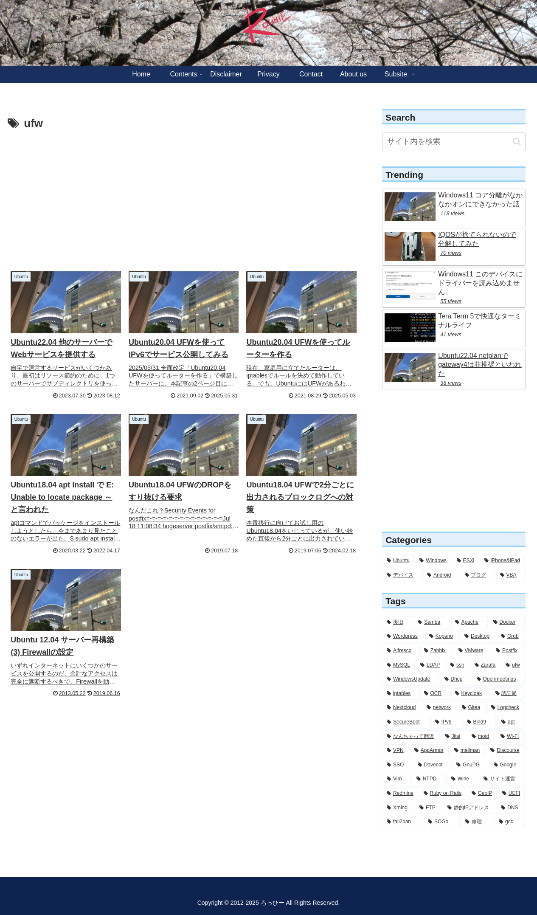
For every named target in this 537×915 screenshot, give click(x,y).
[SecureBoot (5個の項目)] (406, 722)
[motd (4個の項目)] (481, 736)
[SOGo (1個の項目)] (442, 822)
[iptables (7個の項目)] (401, 693)
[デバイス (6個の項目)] (402, 575)
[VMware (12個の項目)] (473, 651)
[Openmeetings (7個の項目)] (499, 679)
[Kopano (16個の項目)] (442, 636)
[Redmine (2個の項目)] (400, 793)
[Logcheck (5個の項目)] (506, 707)
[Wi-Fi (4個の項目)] (511, 736)
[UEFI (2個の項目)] (511, 793)
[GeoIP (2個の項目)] (482, 793)
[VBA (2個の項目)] (510, 575)
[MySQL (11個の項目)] (399, 665)
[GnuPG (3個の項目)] (470, 765)
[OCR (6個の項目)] (435, 693)
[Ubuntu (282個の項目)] (398, 561)
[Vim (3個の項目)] (397, 779)
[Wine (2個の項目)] (462, 779)
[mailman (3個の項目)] (467, 750)
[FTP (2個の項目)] (429, 808)
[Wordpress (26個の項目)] (403, 636)
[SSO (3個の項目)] (397, 765)
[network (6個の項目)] (439, 707)
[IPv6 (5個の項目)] (446, 722)
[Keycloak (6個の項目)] (470, 693)
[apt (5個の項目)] (511, 722)
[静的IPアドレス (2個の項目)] (469, 808)
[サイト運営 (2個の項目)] (502, 779)
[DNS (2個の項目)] (510, 808)
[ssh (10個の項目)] (457, 665)
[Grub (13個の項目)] (511, 636)
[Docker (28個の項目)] (507, 622)
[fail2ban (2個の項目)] (402, 822)
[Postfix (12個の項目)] (508, 651)
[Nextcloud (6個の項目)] (402, 707)
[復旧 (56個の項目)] (397, 622)
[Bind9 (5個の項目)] (479, 722)
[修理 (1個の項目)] (477, 822)
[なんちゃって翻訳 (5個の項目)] (411, 736)
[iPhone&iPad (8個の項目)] (503, 561)
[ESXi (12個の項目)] (466, 561)
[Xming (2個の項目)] (398, 808)
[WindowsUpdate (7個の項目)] (411, 679)
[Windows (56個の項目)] (433, 561)
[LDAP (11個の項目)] (430, 665)
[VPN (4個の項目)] (396, 750)
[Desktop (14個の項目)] (478, 636)
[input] (454, 141)
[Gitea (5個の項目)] (472, 707)
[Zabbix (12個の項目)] (436, 651)
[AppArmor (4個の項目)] (429, 750)
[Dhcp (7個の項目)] (456, 679)
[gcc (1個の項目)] (510, 822)
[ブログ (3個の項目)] (478, 575)
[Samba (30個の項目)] (431, 622)
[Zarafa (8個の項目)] (485, 665)
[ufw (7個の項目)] (513, 665)
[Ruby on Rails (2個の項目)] (443, 793)
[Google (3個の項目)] (507, 765)
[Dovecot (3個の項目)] (432, 765)
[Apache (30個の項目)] (469, 622)
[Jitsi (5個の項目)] (453, 736)
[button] (516, 141)
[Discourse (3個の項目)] (505, 750)
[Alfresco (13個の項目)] (401, 651)
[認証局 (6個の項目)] (508, 693)
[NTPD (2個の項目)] (429, 779)
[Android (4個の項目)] (441, 575)
